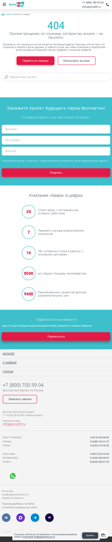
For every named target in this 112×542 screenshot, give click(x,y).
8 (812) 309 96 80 (99, 437)
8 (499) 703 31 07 (99, 441)
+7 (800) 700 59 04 (93, 2)
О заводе (10, 362)
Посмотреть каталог (76, 60)
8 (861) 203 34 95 (99, 453)
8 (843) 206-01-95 (99, 461)
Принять (90, 535)
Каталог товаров (22, 14)
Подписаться (56, 336)
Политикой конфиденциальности (38, 536)
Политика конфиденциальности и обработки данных (15, 494)
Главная (9, 14)
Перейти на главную (35, 60)
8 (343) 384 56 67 (99, 457)
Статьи (8, 371)
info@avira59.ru (91, 6)
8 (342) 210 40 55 (99, 445)
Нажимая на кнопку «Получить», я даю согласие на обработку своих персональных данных (55, 160)
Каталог (9, 354)
